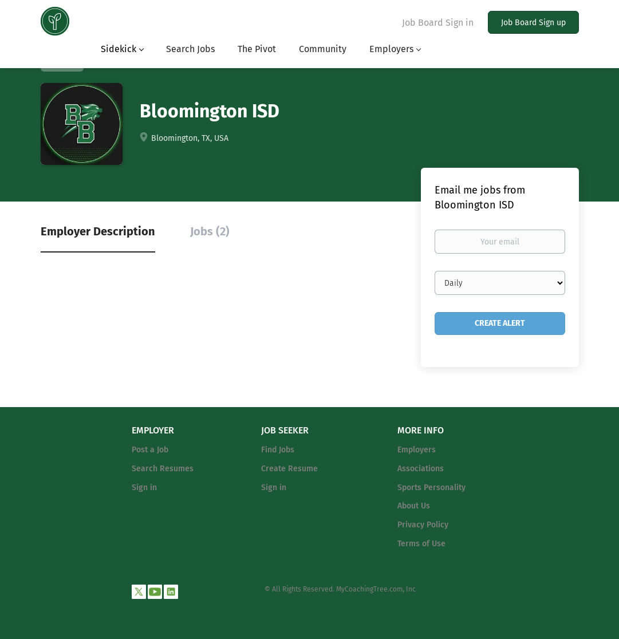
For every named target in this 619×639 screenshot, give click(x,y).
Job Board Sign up (533, 22)
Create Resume (289, 469)
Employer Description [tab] (98, 231)
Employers (416, 450)
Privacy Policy (422, 525)
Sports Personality (431, 487)
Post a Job (150, 450)
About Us (413, 506)
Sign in (144, 487)
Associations (420, 469)
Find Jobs (277, 450)
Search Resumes (163, 469)
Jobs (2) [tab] (210, 231)
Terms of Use (421, 544)
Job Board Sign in (438, 22)
